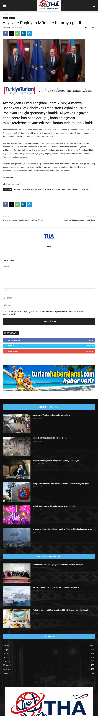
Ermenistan (49, 189)
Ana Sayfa (6, 14)
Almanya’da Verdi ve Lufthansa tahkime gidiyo (51, 415)
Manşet (12, 18)
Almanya (17, 189)
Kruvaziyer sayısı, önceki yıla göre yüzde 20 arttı (23, 220)
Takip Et (90, 346)
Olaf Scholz (85, 189)
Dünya (14, 14)
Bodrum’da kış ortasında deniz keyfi (79, 220)
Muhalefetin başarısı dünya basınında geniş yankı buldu (55, 506)
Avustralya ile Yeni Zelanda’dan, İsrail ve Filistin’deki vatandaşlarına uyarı (62, 529)
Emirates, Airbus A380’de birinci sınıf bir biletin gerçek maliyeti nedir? (61, 610)
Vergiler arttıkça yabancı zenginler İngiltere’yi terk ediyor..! (56, 461)
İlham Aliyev (60, 189)
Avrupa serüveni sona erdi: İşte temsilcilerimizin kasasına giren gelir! (61, 483)
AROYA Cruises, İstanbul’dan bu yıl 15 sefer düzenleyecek (56, 587)
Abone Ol (90, 351)
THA (8, 27)
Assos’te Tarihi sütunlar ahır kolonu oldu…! (50, 438)
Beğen (91, 340)
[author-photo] (49, 243)
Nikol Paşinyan (73, 189)
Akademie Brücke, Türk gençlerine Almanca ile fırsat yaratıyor (58, 565)
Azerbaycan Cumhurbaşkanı (32, 189)
